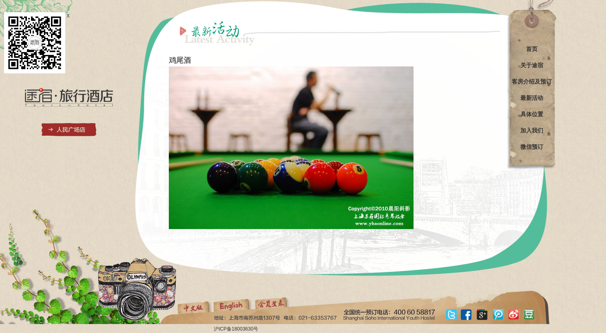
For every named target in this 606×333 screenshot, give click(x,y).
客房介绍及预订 (532, 81)
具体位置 (531, 114)
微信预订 (531, 146)
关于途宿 (531, 65)
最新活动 (531, 98)
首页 (531, 49)
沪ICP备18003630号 (236, 329)
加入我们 (531, 130)
